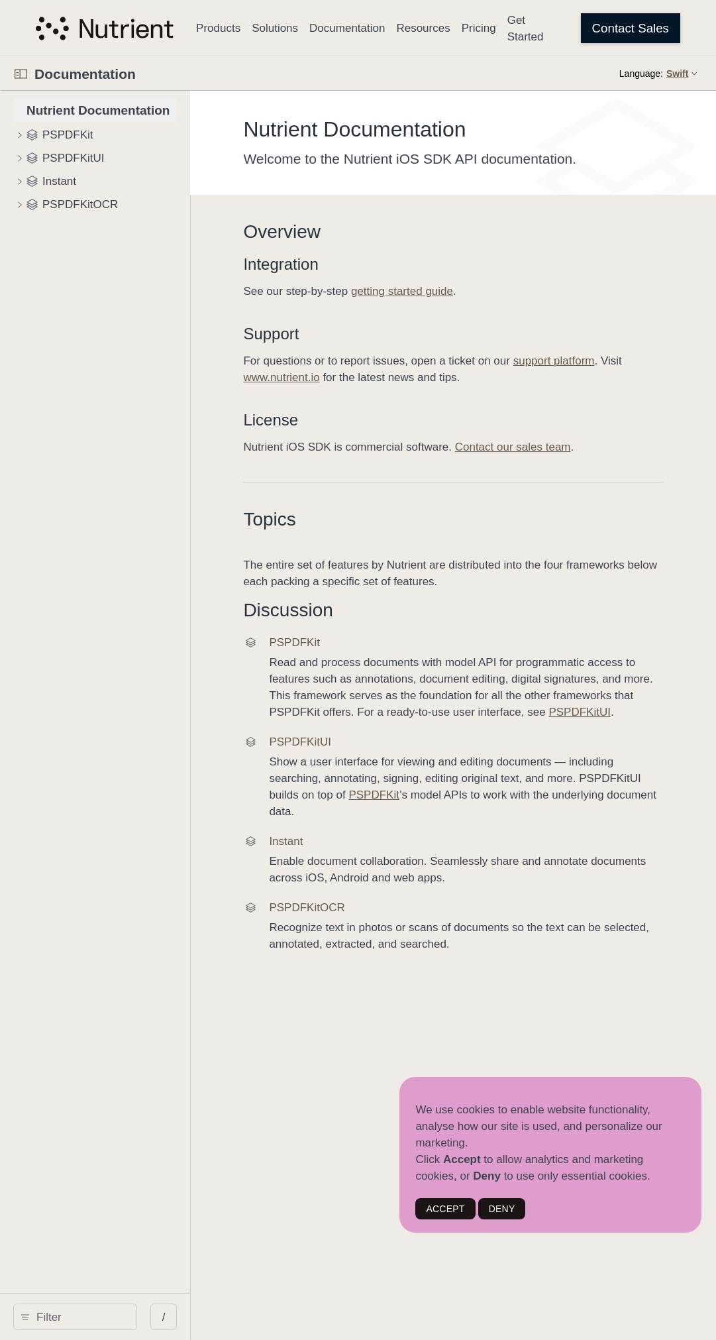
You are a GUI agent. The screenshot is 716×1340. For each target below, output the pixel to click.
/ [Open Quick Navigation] (238, 1317)
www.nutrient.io (427, 377)
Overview (356, 231)
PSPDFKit (567, 811)
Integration (355, 264)
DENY (502, 1208)
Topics (344, 519)
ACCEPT (445, 1208)
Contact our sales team (587, 447)
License (345, 420)
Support (346, 334)
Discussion (362, 610)
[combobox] (117, 1317)
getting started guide (477, 291)
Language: (641, 73)
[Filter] (117, 1316)
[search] (112, 1317)
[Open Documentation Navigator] (20, 74)
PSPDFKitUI (566, 728)
